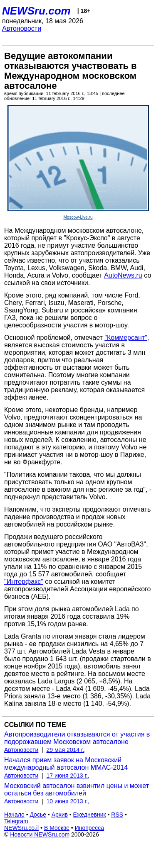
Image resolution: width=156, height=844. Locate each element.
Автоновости (21, 28)
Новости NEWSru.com (39, 834)
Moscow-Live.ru (77, 217)
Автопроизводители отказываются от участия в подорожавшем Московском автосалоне (77, 738)
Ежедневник (89, 814)
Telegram (16, 821)
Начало (14, 814)
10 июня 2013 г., (68, 801)
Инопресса (89, 827)
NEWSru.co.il (21, 827)
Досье (38, 814)
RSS (117, 814)
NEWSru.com (36, 11)
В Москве (56, 827)
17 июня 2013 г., (68, 775)
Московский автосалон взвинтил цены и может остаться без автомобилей (76, 789)
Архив (60, 814)
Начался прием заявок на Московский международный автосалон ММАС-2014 (66, 763)
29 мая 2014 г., (66, 749)
